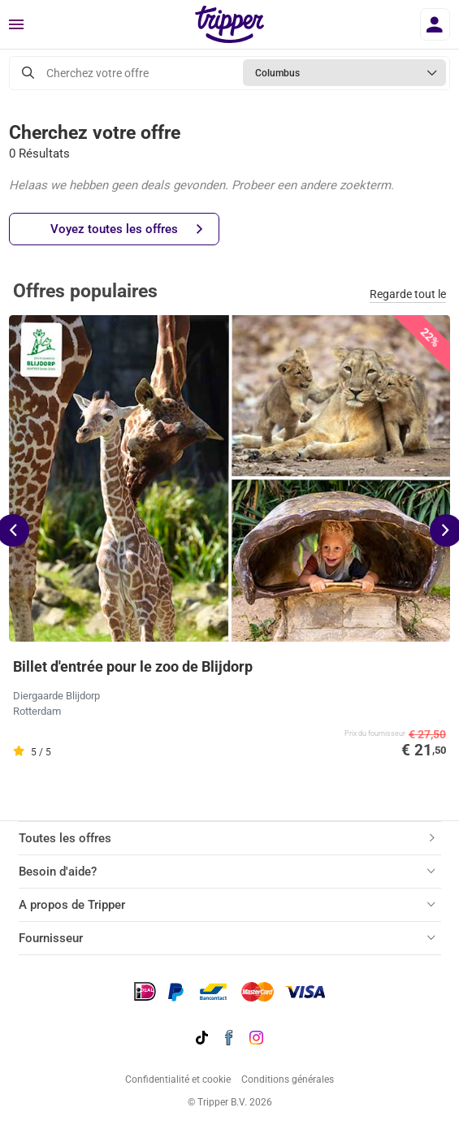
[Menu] (16, 25)
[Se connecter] (435, 24)
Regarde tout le (408, 294)
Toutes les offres (65, 838)
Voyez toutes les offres (126, 229)
